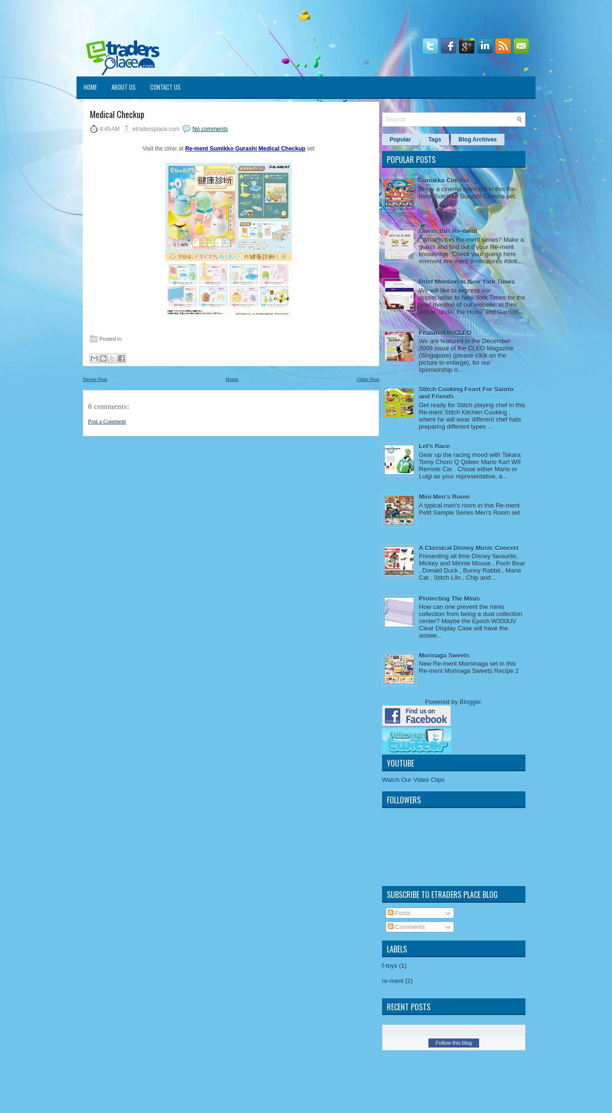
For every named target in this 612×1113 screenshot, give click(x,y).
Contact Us (165, 87)
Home (90, 87)
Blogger (470, 701)
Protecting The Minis (449, 598)
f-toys (389, 965)
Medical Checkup (117, 114)
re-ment (393, 980)
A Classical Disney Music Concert (468, 547)
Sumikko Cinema (444, 180)
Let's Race (434, 446)
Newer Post (95, 379)
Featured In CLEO (445, 332)
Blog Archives (478, 139)
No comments (210, 129)
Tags (434, 139)
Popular (400, 139)
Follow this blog (454, 1043)
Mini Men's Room (444, 496)
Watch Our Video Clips (413, 779)
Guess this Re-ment (448, 231)
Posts (399, 913)
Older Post (368, 379)
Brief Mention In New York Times (467, 281)
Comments (406, 926)
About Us (123, 87)
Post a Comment (107, 421)
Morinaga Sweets (444, 655)
